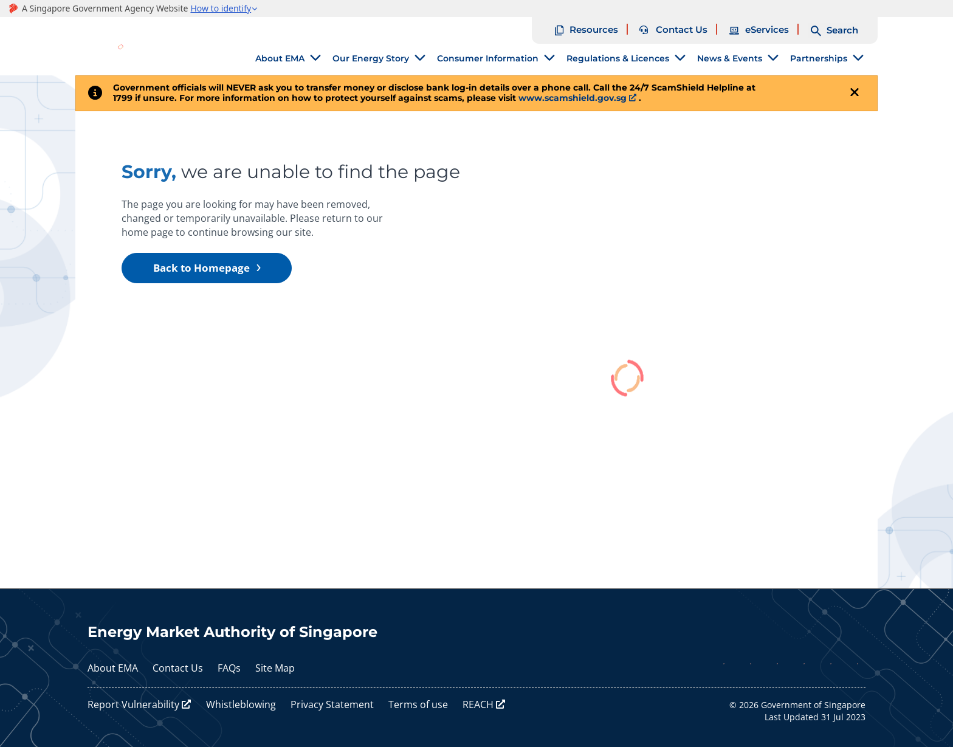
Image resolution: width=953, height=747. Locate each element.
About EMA (113, 668)
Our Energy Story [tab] (370, 58)
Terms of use (418, 704)
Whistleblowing (241, 704)
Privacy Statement (332, 704)
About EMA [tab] (279, 58)
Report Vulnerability (133, 704)
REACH (478, 704)
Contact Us (178, 668)
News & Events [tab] (729, 58)
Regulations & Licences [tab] (617, 58)
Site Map (275, 668)
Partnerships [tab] (818, 58)
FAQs (229, 668)
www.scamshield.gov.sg (572, 97)
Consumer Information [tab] (487, 58)
